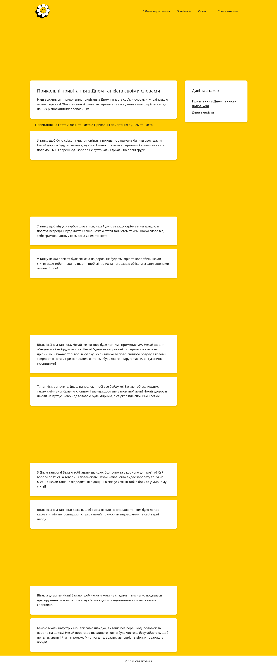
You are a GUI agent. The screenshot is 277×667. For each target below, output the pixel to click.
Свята (206, 11)
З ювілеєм (184, 11)
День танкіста (203, 112)
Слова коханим (228, 11)
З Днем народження (156, 11)
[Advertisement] (138, 49)
